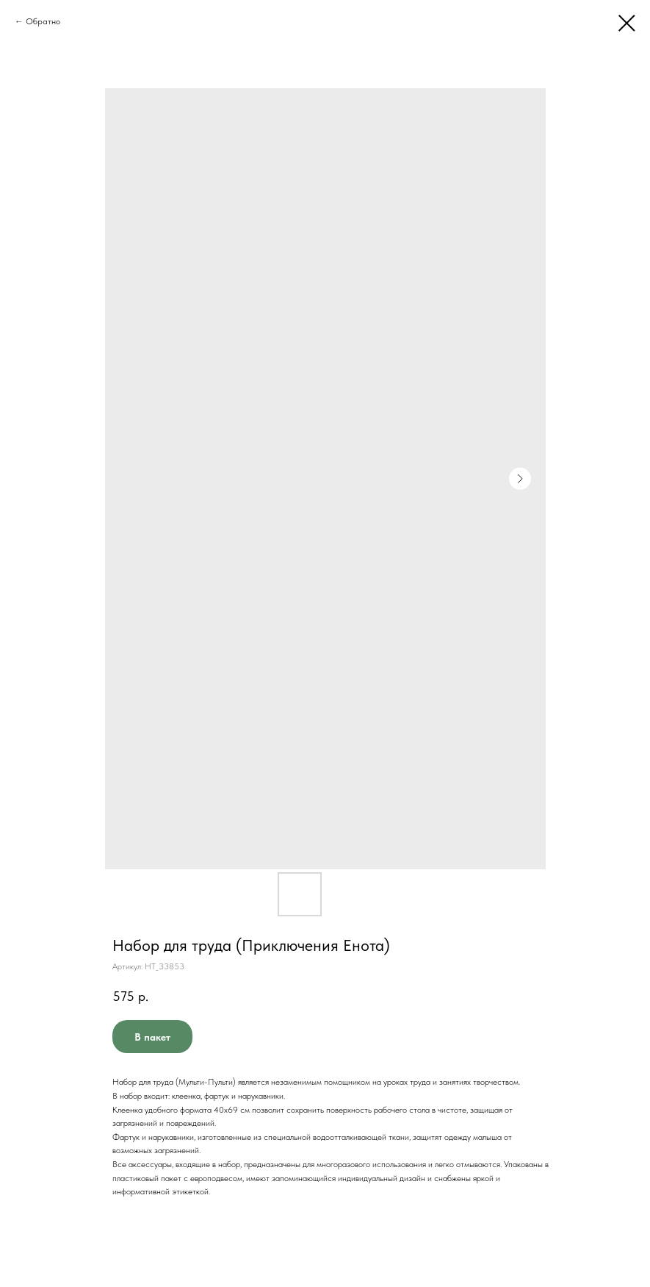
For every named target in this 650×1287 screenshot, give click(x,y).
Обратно (43, 21)
